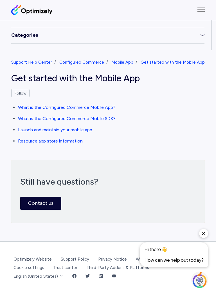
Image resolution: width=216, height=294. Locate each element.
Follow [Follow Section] (20, 93)
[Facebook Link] (74, 276)
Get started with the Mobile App (173, 62)
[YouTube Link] (114, 276)
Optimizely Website (33, 259)
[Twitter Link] (87, 276)
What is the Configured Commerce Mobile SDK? (67, 118)
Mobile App (122, 62)
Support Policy (75, 259)
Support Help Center (31, 62)
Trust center (65, 267)
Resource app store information (50, 141)
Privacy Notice (112, 259)
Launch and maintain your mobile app (55, 129)
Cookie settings (29, 267)
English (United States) (38, 276)
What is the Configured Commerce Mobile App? (66, 107)
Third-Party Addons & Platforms (117, 267)
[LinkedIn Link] (100, 276)
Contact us (40, 203)
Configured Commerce (81, 62)
